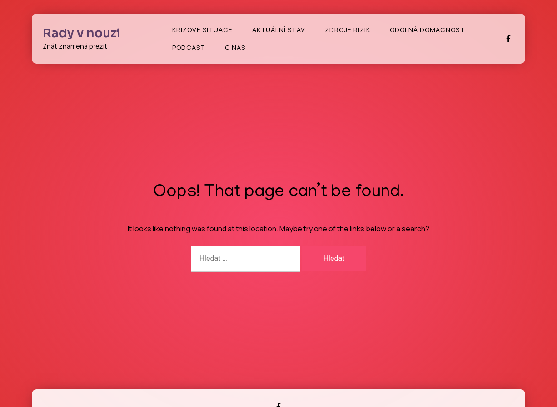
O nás (235, 47)
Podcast (188, 47)
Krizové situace (202, 29)
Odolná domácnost (427, 29)
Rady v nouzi (81, 33)
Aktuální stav (278, 29)
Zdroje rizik (347, 29)
